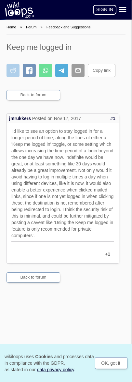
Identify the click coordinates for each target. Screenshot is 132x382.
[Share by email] (78, 70)
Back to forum (33, 94)
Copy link (102, 70)
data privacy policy (55, 369)
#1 (112, 118)
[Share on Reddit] (13, 70)
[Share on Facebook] (29, 70)
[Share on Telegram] (61, 70)
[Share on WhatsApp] (45, 70)
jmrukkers (20, 118)
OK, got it (110, 363)
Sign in (104, 9)
